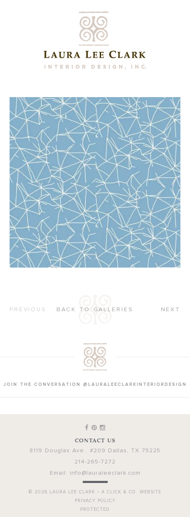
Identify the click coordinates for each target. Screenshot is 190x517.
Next (171, 309)
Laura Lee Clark (95, 40)
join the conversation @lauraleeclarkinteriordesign (95, 384)
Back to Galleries (95, 309)
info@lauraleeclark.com (105, 473)
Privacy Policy (95, 500)
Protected (95, 509)
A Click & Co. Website (131, 492)
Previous (28, 309)
